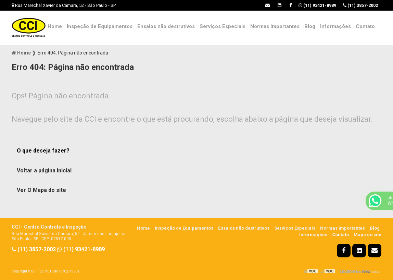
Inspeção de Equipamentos (99, 26)
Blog (309, 26)
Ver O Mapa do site (41, 190)
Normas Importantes (275, 26)
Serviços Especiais (222, 26)
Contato (365, 26)
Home (55, 26)
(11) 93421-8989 (317, 5)
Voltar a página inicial (44, 170)
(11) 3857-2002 (360, 5)
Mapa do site (367, 234)
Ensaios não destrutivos (166, 26)
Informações (335, 26)
